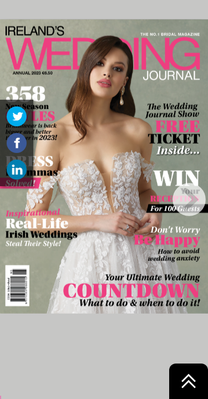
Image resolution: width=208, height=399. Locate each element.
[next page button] (189, 199)
